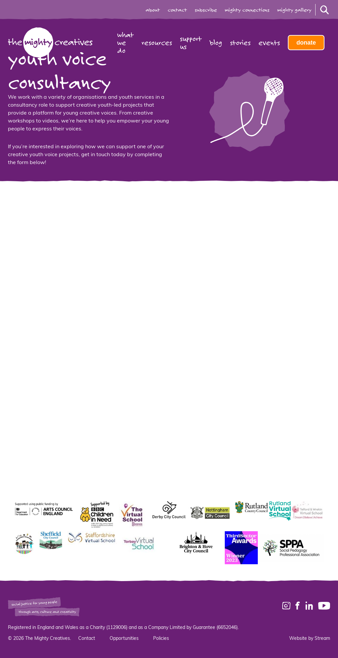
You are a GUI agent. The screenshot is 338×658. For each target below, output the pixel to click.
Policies (161, 638)
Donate (306, 43)
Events (269, 43)
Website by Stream (309, 638)
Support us (191, 43)
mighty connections (247, 10)
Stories (240, 43)
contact (177, 10)
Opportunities (124, 638)
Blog (216, 43)
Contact (86, 638)
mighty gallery (294, 10)
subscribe (206, 10)
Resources (157, 43)
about (153, 10)
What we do (125, 42)
